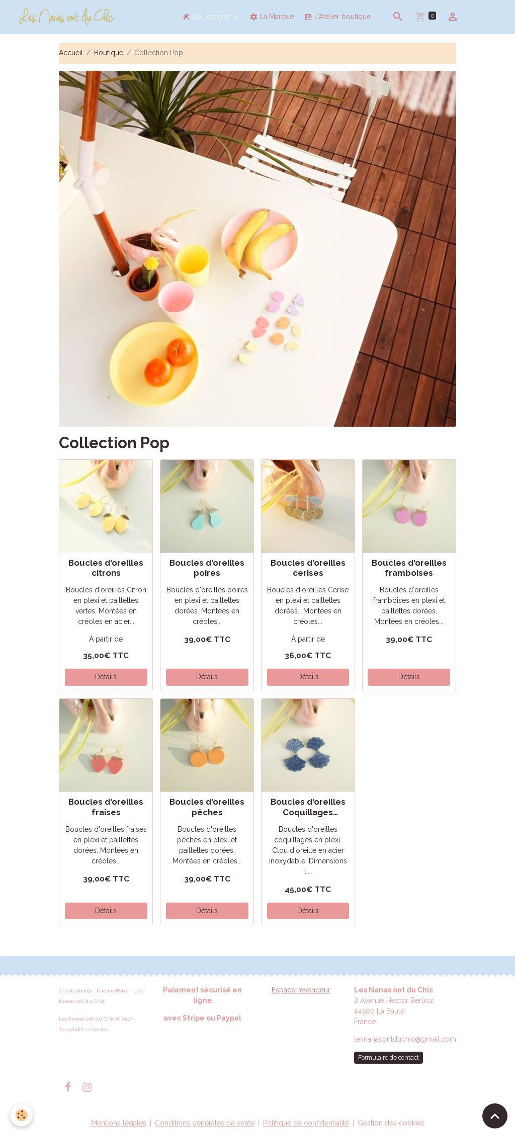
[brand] (68, 17)
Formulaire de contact (388, 1057)
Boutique (108, 53)
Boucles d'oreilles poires (206, 568)
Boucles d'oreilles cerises (308, 568)
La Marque (271, 17)
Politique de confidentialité (306, 1123)
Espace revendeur (301, 990)
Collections (207, 17)
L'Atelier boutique (337, 17)
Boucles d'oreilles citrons (105, 568)
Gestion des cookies (391, 1123)
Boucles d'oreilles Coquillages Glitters (308, 807)
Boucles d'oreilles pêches (206, 807)
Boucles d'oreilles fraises (105, 807)
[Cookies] (21, 1115)
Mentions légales (118, 1123)
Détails (106, 677)
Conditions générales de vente (204, 1123)
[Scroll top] (494, 1115)
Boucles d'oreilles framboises (409, 568)
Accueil (71, 53)
